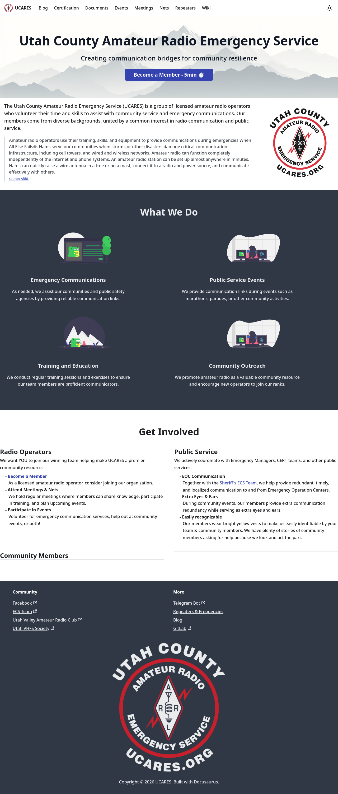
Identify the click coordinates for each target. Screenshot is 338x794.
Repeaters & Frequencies (198, 611)
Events (121, 8)
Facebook (25, 603)
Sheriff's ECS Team (238, 483)
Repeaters (185, 8)
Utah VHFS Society (33, 628)
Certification (66, 8)
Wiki (206, 8)
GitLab (182, 628)
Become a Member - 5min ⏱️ (169, 74)
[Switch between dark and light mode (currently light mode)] (329, 8)
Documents (97, 8)
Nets (164, 8)
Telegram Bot (189, 603)
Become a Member (27, 476)
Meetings (143, 8)
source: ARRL (19, 178)
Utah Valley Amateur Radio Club (47, 620)
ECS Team (25, 611)
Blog (43, 8)
